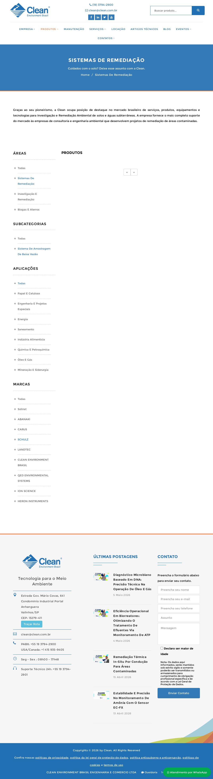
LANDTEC (24, 449)
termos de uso (113, 765)
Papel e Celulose (29, 293)
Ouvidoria (149, 772)
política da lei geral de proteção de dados (99, 757)
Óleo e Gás (25, 359)
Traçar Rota (32, 624)
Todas (21, 168)
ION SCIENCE (27, 491)
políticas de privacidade (52, 757)
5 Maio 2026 (121, 594)
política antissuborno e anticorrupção (155, 757)
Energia (23, 319)
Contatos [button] (105, 38)
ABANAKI (24, 419)
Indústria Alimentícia (31, 339)
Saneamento (26, 329)
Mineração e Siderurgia (33, 369)
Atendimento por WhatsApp (187, 772)
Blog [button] (167, 29)
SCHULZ (23, 439)
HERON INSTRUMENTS (33, 501)
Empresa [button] (26, 29)
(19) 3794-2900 (101, 5)
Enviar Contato (178, 693)
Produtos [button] (48, 29)
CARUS (22, 429)
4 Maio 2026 (121, 640)
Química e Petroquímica (33, 349)
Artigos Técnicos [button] (144, 29)
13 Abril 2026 (122, 713)
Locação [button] (118, 29)
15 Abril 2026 (122, 677)
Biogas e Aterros (29, 209)
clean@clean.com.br (101, 10)
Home (85, 75)
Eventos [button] (182, 29)
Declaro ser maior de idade (177, 651)
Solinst (22, 409)
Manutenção (74, 29)
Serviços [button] (96, 29)
